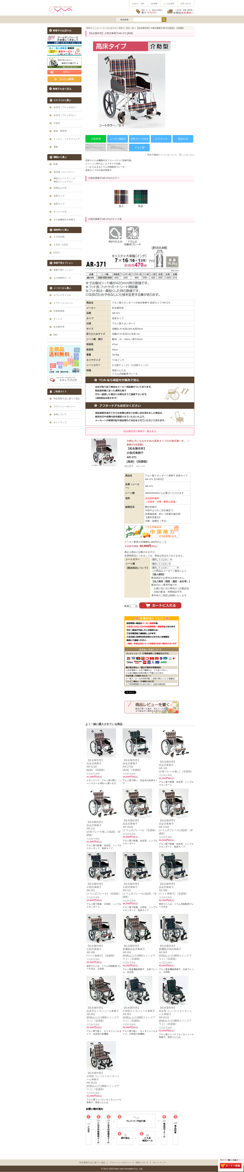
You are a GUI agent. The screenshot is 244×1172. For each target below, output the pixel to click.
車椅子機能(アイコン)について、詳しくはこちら (170, 155)
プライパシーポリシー (120, 1162)
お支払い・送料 (138, 4)
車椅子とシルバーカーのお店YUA (101, 28)
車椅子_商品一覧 (126, 28)
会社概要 (154, 4)
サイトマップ (159, 1162)
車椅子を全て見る (62, 89)
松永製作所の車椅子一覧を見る (140, 431)
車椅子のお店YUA (62, 30)
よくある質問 (169, 4)
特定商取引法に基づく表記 (92, 1162)
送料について (141, 1162)
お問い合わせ (186, 4)
